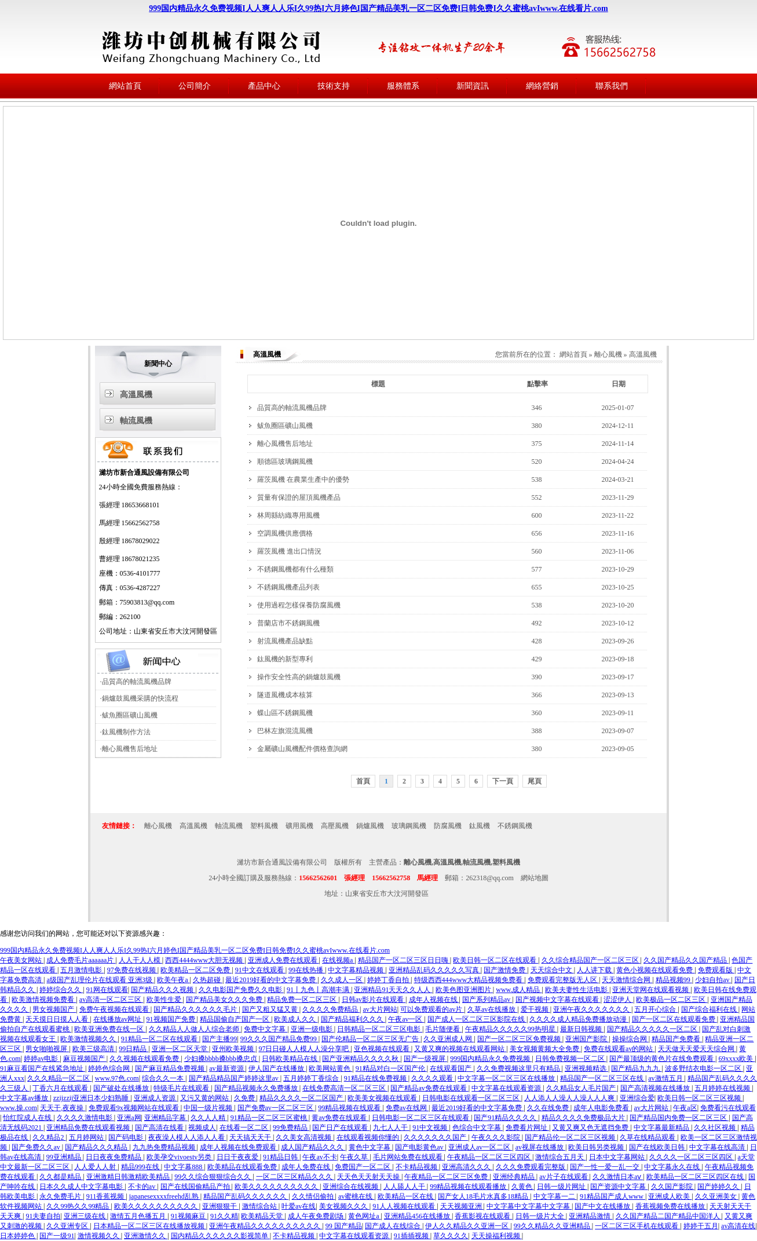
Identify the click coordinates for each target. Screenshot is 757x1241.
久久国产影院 (672, 1187)
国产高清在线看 (160, 1127)
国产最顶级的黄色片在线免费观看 (662, 1059)
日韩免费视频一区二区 (570, 1059)
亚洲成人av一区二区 (480, 1147)
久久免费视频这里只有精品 (519, 1068)
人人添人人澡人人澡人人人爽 (570, 1098)
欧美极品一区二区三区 (671, 999)
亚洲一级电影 (312, 1029)
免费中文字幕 (265, 1029)
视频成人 (202, 1127)
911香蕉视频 (106, 1196)
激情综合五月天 (560, 1157)
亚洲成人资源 (155, 1098)
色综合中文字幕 (477, 1127)
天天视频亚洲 (462, 1206)
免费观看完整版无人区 (563, 980)
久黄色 (522, 1187)
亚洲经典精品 (514, 1177)
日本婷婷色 (18, 1236)
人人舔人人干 (405, 1187)
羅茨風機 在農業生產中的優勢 (303, 479)
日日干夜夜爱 (238, 1157)
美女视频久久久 (344, 1206)
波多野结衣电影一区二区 (704, 1068)
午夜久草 (355, 1157)
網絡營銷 (542, 86)
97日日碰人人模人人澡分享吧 (304, 1049)
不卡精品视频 (417, 1167)
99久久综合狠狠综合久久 (213, 1177)
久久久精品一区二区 (59, 1078)
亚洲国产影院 (587, 1039)
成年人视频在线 (434, 999)
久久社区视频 (715, 1127)
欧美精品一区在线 (406, 1196)
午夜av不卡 (319, 1157)
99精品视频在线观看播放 (469, 1187)
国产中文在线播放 (603, 1206)
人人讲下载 (595, 970)
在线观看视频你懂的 (369, 1137)
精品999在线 (141, 1167)
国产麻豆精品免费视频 (170, 1068)
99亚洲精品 (64, 1157)
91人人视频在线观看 (404, 1206)
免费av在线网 (407, 1108)
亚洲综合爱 (637, 1098)
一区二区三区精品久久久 (295, 1177)
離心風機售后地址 (130, 749)
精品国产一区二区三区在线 (602, 1078)
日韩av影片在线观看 (373, 999)
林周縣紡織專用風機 (288, 515)
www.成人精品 (519, 990)
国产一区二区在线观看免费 (674, 1019)
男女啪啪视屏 (47, 1049)
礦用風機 (299, 826)
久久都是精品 (61, 1177)
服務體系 (403, 86)
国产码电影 (126, 1137)
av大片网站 (380, 1009)
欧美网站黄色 (330, 1068)
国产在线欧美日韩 (657, 1147)
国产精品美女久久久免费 (225, 999)
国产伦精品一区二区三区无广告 (370, 1039)
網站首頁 (125, 86)
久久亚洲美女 (716, 1196)
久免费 (245, 1098)
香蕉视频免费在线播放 (671, 1206)
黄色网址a (364, 1216)
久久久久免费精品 (331, 1009)
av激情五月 (666, 1078)
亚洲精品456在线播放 (418, 1216)
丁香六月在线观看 (61, 1088)
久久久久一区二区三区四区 (691, 1157)
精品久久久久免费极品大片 (584, 1118)
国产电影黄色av (420, 1147)
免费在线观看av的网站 (619, 1049)
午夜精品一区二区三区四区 (489, 1157)
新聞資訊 (472, 86)
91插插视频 (412, 1236)
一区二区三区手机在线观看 (637, 1226)
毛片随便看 (443, 1029)
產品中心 (264, 86)
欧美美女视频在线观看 (383, 1098)
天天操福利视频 (496, 1236)
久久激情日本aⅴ (618, 1177)
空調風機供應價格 (285, 533)
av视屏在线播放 (540, 1147)
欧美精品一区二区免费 (196, 970)
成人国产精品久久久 (313, 1147)
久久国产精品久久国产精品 (686, 960)
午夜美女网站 (21, 960)
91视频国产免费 (172, 1019)
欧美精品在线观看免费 (243, 1167)
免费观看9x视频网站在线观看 (135, 1108)
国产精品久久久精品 (97, 1147)
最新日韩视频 (582, 1029)
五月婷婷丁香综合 (312, 1078)
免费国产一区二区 (363, 1167)
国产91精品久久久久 (506, 1118)
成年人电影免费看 (602, 1108)
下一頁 (502, 781)
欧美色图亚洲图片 (464, 990)
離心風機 (608, 354)
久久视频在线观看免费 (145, 1059)
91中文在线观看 (260, 970)
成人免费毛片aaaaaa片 (80, 960)
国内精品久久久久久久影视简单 (220, 1236)
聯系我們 (611, 86)
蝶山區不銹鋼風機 (285, 713)
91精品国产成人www (612, 1196)
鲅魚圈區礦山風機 (130, 715)
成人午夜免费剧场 (316, 1216)
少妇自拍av (713, 980)
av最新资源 (227, 1068)
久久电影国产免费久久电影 (241, 990)
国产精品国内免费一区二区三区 (679, 1118)
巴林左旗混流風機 (285, 731)
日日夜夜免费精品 (114, 1157)
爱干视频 (535, 1009)
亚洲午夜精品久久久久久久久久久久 (265, 1226)
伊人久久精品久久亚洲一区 (467, 1226)
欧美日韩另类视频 (597, 1147)
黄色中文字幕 (370, 1147)
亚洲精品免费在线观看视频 (88, 1127)
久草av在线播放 (492, 1009)
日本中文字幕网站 (617, 1157)
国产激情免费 (505, 970)
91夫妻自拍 (42, 1216)
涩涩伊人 (618, 999)
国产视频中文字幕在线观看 (558, 999)
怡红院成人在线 (28, 1118)
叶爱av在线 (298, 1206)
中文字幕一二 (555, 1196)
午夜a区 (685, 1108)
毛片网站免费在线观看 (408, 1157)
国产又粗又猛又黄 (270, 1009)
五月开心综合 (656, 1009)
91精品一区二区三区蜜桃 (270, 1118)
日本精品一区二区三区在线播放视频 (149, 1226)
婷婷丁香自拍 (389, 980)
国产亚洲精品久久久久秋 (361, 1059)
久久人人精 (209, 1118)
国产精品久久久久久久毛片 (196, 1009)
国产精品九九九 (636, 1068)
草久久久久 (450, 1236)
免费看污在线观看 (728, 1108)
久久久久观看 (433, 1078)
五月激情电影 (82, 970)
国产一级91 (56, 1236)
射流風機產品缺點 (285, 641)
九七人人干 (391, 1127)
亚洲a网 (129, 1118)
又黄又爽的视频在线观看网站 (460, 1049)
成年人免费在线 (306, 1167)
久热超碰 (207, 980)
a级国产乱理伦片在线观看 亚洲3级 (99, 980)
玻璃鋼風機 (409, 826)
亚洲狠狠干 (220, 1206)
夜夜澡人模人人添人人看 (187, 1137)
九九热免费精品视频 (165, 1147)
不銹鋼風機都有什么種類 (295, 569)
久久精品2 (48, 1137)
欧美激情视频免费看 (44, 999)
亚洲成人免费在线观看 (283, 960)
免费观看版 (716, 970)
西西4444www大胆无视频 (204, 960)
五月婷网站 (87, 1137)
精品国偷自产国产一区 (235, 1019)
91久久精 (224, 1216)
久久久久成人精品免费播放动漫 (578, 1019)
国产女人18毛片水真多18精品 (484, 1196)
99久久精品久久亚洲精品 (553, 1226)
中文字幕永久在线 (672, 1167)
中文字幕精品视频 (356, 970)
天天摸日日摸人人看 (57, 1019)
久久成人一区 (342, 980)
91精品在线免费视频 (376, 1078)
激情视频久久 (99, 1236)
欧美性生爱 (165, 999)
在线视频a (338, 960)
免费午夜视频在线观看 (115, 1009)
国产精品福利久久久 (353, 1019)
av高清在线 (738, 1226)
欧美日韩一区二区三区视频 (700, 1098)
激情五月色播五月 (138, 1216)
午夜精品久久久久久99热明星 (511, 1029)
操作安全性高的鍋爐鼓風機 (299, 677)
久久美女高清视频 (304, 1137)
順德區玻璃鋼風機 (285, 461)
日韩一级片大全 (540, 1216)
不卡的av (142, 1187)
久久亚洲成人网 (448, 1039)
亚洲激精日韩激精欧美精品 (128, 1177)
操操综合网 (630, 1039)
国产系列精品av (487, 999)
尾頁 (535, 781)
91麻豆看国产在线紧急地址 (42, 1068)
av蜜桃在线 (356, 1196)
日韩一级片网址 (562, 1187)
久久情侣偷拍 (313, 1196)
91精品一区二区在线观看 (160, 1039)
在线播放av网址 (118, 1019)
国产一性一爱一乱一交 (605, 1167)
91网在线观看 (107, 990)
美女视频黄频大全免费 (545, 1049)
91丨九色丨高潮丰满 (319, 990)
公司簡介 (194, 86)
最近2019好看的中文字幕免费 (271, 980)
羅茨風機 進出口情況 (289, 551)
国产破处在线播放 (122, 1088)
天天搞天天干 (251, 1137)
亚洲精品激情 (590, 1216)
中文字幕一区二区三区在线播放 (507, 1078)
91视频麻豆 (189, 1216)
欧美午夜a (173, 980)
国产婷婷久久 (719, 1187)
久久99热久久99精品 (78, 1206)
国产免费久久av (36, 1147)
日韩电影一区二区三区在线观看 (421, 1118)
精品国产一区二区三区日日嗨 (404, 960)
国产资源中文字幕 (619, 1187)
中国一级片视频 (209, 1108)
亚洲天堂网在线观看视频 (651, 990)
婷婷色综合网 (109, 1068)
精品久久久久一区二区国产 (302, 1098)
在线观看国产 (451, 1068)
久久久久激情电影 (85, 1118)
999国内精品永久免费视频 (491, 1059)
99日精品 (133, 1049)
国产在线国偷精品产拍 (196, 1187)
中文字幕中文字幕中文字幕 (529, 1206)
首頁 (363, 781)
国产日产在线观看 (341, 1127)
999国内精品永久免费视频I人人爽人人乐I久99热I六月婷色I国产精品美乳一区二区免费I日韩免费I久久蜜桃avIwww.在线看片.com (378, 8)
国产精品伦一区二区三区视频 (571, 1137)
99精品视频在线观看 (350, 1108)
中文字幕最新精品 (662, 1127)
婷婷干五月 (700, 1226)
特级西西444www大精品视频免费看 (469, 980)
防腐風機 (448, 826)
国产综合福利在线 (709, 1009)
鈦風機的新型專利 (285, 659)
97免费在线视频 (132, 970)
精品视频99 (674, 980)
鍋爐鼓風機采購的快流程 (140, 698)
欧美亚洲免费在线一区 (109, 1029)
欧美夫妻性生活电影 (577, 990)
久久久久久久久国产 (436, 1137)
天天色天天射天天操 (369, 1177)
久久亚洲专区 (68, 1226)
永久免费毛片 (61, 1196)
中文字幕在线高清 (718, 1147)
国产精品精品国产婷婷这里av (234, 1078)
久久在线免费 (549, 1108)
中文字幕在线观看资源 (507, 1088)
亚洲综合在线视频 (351, 1187)
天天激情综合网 (627, 980)
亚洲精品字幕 (166, 1118)
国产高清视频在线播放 (656, 1088)
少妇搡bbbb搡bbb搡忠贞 (221, 1059)
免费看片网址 (527, 1127)
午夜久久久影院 (496, 1137)
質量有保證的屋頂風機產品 (299, 497)
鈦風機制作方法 (126, 732)
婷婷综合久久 (61, 990)
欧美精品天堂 (262, 1216)
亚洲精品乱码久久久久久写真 (435, 970)
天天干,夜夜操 (62, 1108)
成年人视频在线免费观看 (239, 1147)
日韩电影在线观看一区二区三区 (471, 1098)
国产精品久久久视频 (163, 990)
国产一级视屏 (425, 1059)
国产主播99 (219, 1039)
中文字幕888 (184, 1167)
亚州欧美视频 (233, 1049)
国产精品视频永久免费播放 (256, 1088)
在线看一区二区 (245, 1127)
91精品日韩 (281, 1157)
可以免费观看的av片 (432, 1009)
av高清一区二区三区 (111, 999)
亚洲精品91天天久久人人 (393, 990)
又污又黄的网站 (205, 1098)
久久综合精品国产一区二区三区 (591, 960)
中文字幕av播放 (25, 1098)
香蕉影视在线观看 (483, 1216)
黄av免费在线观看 (340, 1118)
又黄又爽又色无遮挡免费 (591, 1127)
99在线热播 (306, 970)
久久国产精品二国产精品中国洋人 (669, 1216)
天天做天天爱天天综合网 (697, 1049)
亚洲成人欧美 (670, 1196)
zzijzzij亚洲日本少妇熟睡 (92, 1098)
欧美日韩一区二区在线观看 (495, 960)
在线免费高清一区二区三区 (344, 1088)
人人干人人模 (140, 960)
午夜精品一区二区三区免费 (446, 1177)
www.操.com (18, 1108)
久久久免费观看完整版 (531, 1167)
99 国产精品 (344, 1226)
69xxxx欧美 (736, 1059)
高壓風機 (335, 826)
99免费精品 (291, 1127)
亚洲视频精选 (586, 1068)
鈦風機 (479, 826)
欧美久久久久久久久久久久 (277, 1187)
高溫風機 (136, 394)
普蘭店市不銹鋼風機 (288, 623)
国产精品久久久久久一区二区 (653, 1029)
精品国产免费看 (677, 1039)
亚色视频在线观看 (382, 1049)
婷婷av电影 (42, 1059)
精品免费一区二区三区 (302, 999)
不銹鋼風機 (515, 826)
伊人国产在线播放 (277, 1068)
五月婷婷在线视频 (723, 1088)
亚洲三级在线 (85, 1216)
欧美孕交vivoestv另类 (180, 1157)
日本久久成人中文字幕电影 (82, 1187)
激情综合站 (260, 1206)
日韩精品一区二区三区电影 (379, 1029)
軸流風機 (136, 420)
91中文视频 (430, 1127)
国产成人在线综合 (393, 1226)
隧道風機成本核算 (285, 695)
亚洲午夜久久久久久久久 (592, 1009)
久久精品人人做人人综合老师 (195, 1029)
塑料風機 (264, 826)
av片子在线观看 (564, 1177)
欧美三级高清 (94, 1049)
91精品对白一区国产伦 (391, 1068)
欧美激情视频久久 (89, 1039)
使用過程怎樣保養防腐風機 (299, 605)
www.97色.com (117, 1078)
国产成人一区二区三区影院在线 (476, 1019)
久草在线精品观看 (648, 1137)
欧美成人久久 (295, 1019)
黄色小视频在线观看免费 (655, 970)
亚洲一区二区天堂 (180, 1049)
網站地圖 (534, 878)
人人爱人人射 (96, 1167)
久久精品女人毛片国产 (581, 1088)
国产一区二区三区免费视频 (519, 1039)
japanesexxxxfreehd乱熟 (164, 1196)
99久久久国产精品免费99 (279, 1039)
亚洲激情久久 (145, 1236)
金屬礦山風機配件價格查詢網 (302, 749)
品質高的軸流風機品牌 (136, 682)
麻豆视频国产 (85, 1059)
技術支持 (333, 86)
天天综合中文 (552, 970)
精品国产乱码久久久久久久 (245, 1196)
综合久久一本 (163, 1078)
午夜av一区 (406, 1019)
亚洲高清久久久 (467, 1167)
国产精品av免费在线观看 (429, 1088)
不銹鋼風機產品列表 (288, 587)
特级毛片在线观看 (182, 1088)
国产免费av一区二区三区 (276, 1108)
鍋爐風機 (370, 826)
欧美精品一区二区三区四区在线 (695, 1177)
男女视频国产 (54, 1009)
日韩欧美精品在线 (290, 1059)
